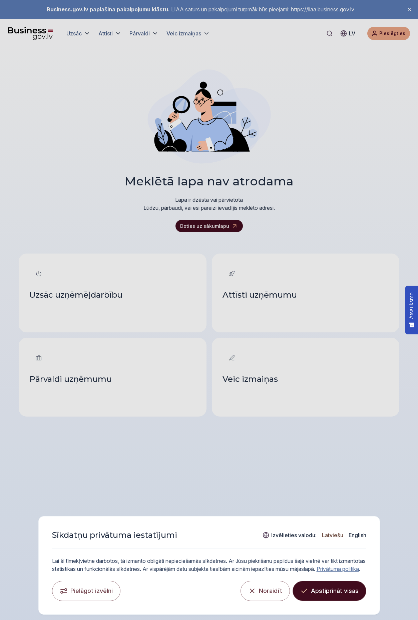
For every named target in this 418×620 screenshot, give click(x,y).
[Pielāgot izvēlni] (86, 591)
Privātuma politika (338, 569)
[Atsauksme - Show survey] (411, 310)
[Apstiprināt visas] (329, 591)
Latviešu (332, 535)
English (357, 535)
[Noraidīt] (265, 591)
